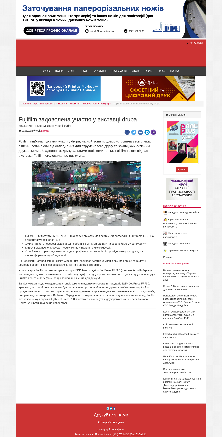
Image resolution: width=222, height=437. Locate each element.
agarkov (45, 131)
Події (85, 70)
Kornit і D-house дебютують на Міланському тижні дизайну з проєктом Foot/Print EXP (179, 314)
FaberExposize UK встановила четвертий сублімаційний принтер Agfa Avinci (181, 359)
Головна (46, 70)
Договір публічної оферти (111, 429)
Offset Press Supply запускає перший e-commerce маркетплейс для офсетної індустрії (181, 346)
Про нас (175, 70)
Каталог (136, 70)
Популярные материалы (176, 263)
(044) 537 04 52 (121, 434)
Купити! (182, 169)
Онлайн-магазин (177, 115)
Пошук (149, 70)
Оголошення (100, 70)
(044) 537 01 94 (138, 434)
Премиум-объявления (174, 205)
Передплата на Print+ (177, 243)
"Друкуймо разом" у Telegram (180, 250)
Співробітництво (111, 422)
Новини (59, 70)
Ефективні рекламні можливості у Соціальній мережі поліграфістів (180, 223)
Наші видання (119, 70)
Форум (162, 70)
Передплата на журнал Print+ (181, 212)
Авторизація (196, 42)
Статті (72, 70)
